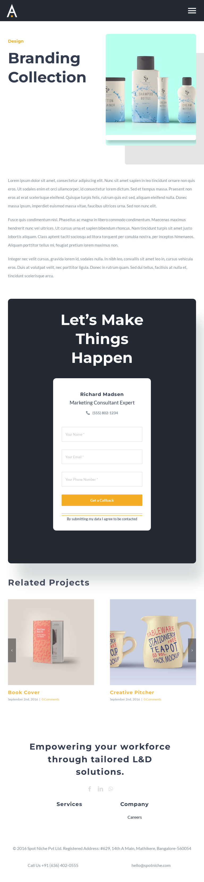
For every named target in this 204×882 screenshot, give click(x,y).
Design (15, 41)
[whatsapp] (110, 789)
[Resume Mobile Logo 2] (12, 5)
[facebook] (89, 789)
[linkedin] (100, 789)
